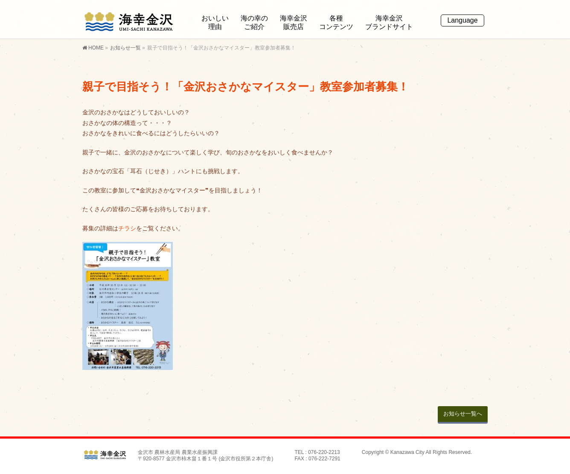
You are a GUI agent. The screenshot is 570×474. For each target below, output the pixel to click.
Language (462, 20)
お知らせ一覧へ (462, 413)
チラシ (127, 228)
